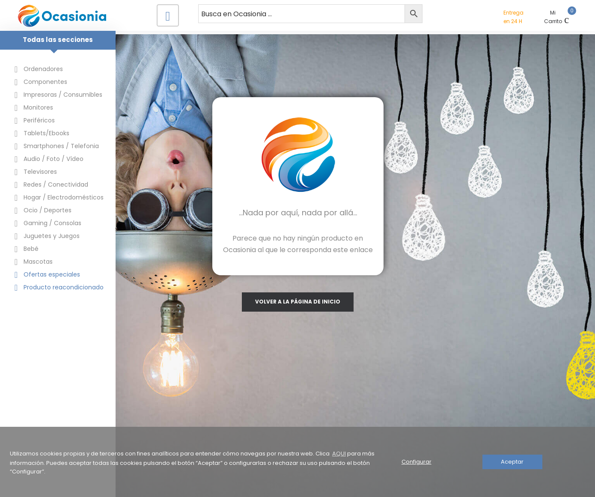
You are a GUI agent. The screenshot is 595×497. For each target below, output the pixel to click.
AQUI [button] (339, 453)
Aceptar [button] (512, 462)
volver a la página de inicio (355, 300)
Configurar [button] (416, 462)
